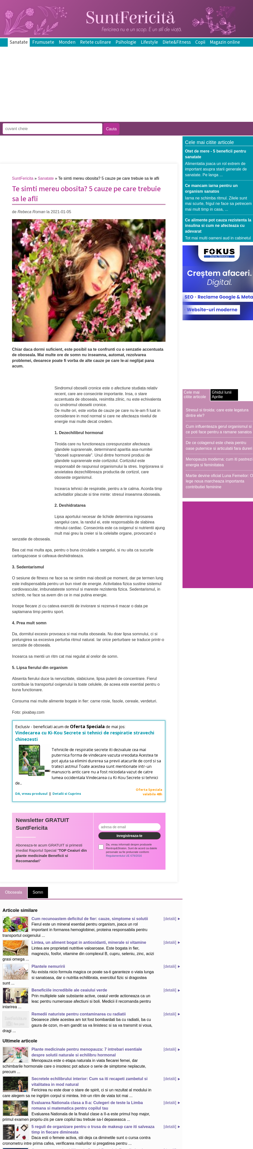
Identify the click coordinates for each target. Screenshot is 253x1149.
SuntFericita (22, 178)
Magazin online (225, 42)
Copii (200, 42)
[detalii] (170, 919)
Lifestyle (149, 42)
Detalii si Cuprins (66, 793)
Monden (67, 42)
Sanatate (19, 42)
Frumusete (43, 42)
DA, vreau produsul (31, 793)
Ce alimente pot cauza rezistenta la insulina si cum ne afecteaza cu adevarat (218, 225)
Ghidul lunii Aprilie (222, 394)
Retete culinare (95, 42)
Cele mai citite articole (195, 394)
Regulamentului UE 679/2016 (124, 855)
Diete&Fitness (176, 42)
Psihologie (126, 42)
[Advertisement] (91, 118)
